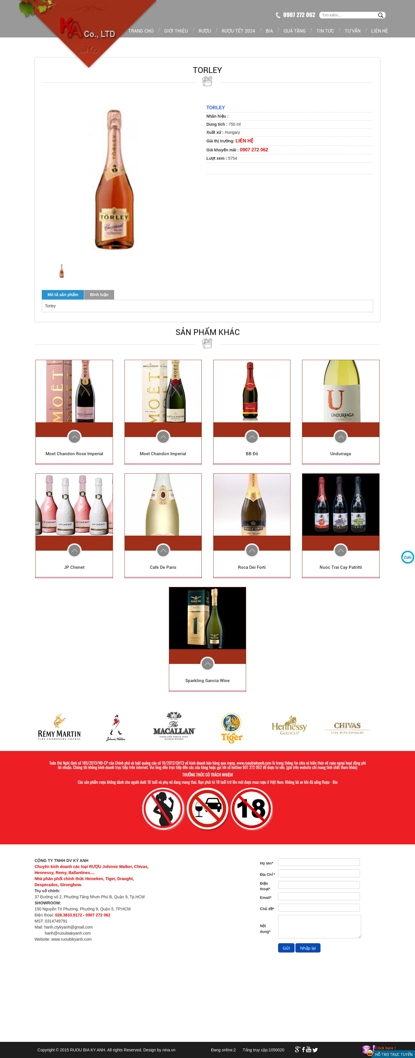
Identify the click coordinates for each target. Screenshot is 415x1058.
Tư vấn (353, 31)
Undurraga (340, 453)
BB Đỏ (252, 453)
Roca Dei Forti (252, 567)
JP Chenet (74, 567)
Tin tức (325, 31)
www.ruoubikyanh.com (71, 939)
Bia (269, 31)
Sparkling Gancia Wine (207, 680)
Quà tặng (295, 31)
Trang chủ (141, 31)
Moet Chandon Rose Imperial (74, 453)
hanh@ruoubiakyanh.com (68, 933)
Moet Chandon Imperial (163, 453)
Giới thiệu (176, 31)
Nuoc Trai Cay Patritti (341, 567)
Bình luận (99, 294)
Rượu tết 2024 (238, 31)
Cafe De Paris (163, 567)
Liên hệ (379, 31)
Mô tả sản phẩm (63, 294)
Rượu (205, 31)
